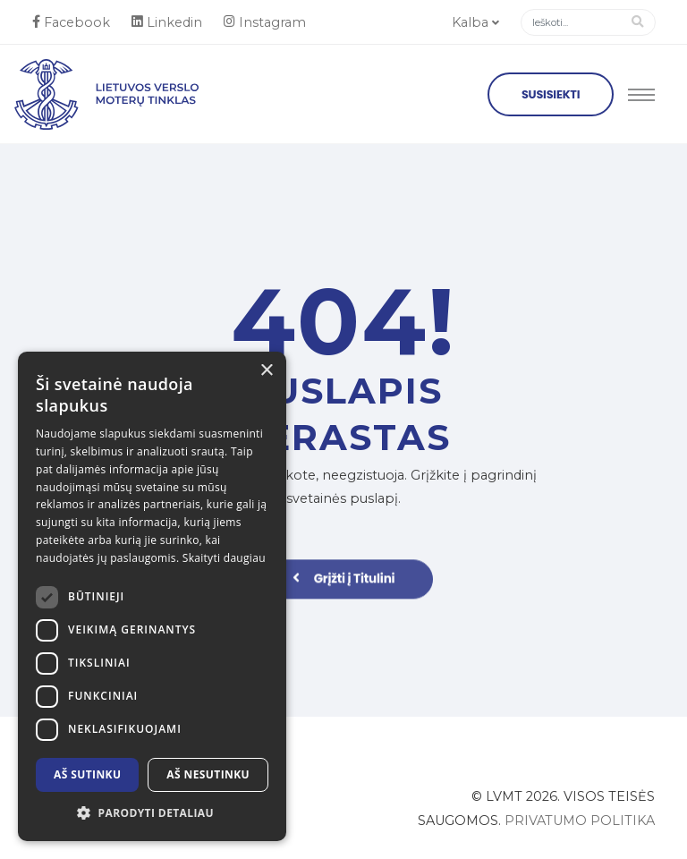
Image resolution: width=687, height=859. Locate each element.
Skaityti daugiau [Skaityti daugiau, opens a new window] (224, 558)
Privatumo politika (580, 820)
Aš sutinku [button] (87, 774)
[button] (152, 813)
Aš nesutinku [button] (208, 774)
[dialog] (152, 596)
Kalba (475, 22)
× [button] (266, 371)
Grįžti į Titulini (344, 585)
